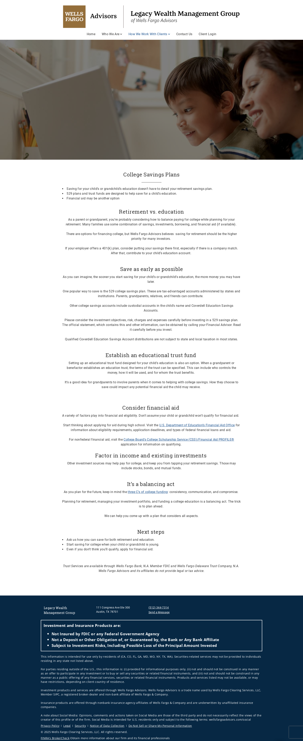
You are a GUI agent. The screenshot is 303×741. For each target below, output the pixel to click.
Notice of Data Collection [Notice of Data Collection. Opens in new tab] (107, 726)
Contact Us (184, 34)
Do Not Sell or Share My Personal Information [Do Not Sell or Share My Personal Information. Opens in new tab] (160, 726)
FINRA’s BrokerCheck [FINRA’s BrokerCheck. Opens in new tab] (55, 738)
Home (91, 34)
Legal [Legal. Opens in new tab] (67, 726)
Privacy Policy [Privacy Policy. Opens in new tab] (50, 726)
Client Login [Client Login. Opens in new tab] (207, 34)
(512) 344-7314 (159, 607)
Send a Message (159, 612)
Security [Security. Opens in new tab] (80, 726)
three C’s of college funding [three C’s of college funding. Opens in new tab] (148, 492)
